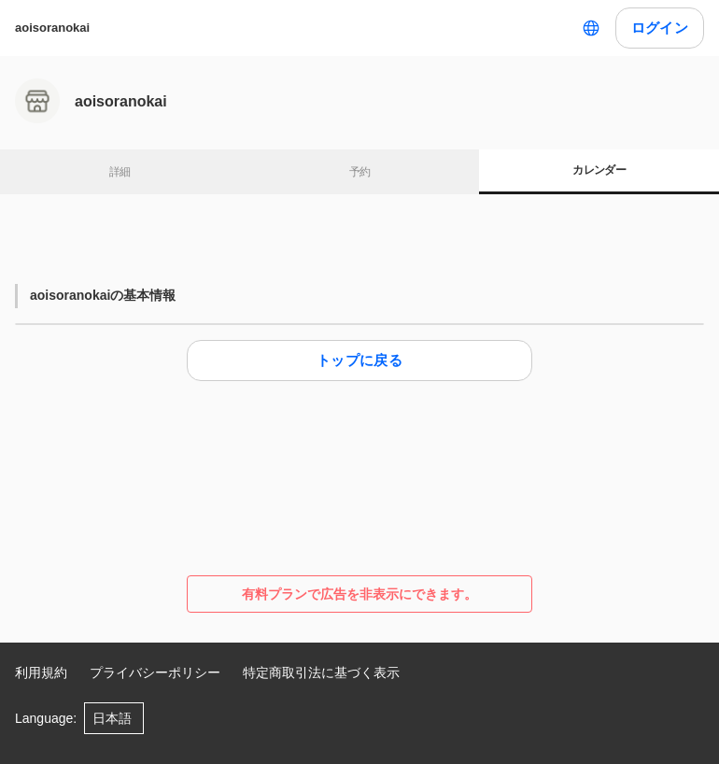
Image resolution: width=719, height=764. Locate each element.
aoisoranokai (52, 28)
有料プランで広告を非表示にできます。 (359, 594)
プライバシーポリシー (155, 672)
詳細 (120, 171)
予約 (360, 171)
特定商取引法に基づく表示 (321, 672)
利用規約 (41, 672)
